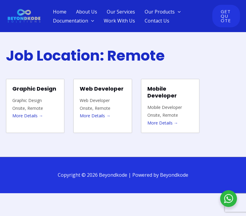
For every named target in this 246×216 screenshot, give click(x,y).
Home (59, 11)
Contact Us (157, 20)
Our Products (163, 11)
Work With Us (119, 20)
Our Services (121, 11)
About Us (86, 11)
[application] (178, 11)
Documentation (73, 20)
